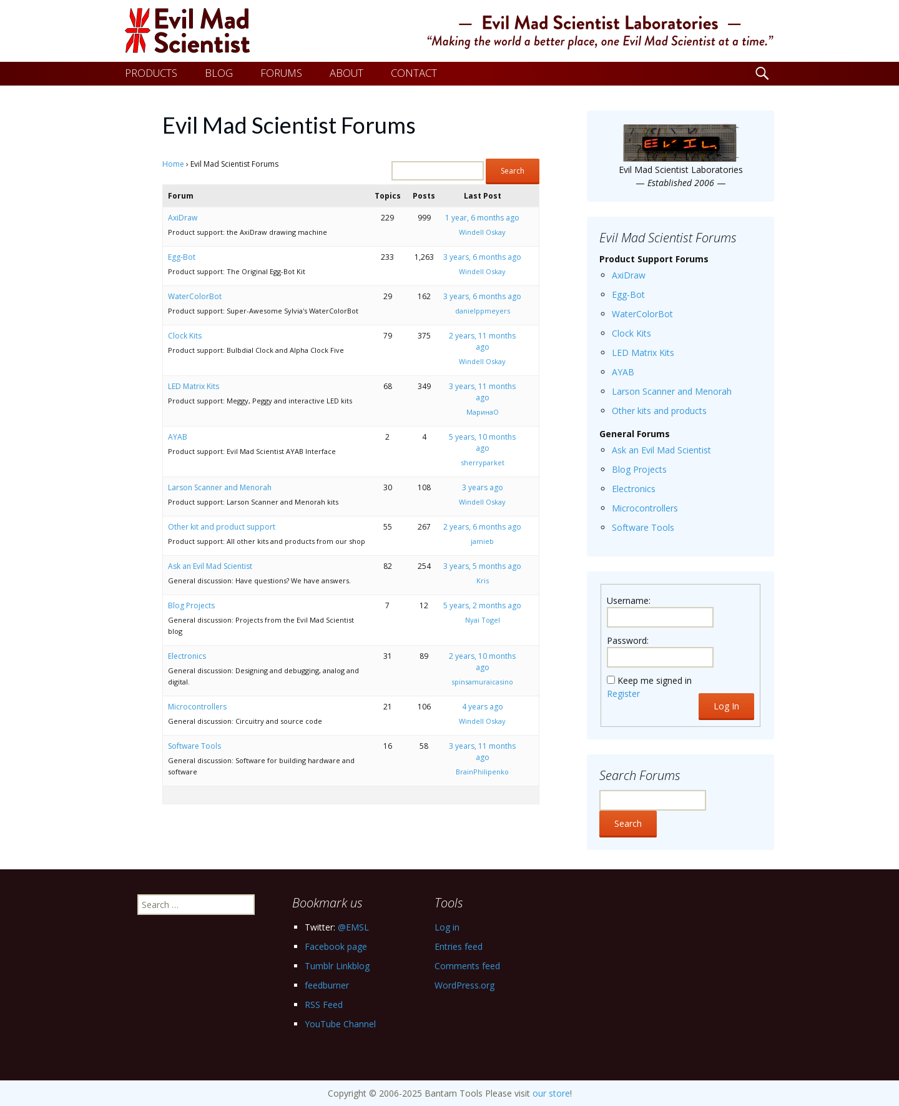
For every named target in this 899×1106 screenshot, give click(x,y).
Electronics (187, 656)
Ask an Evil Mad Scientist (210, 566)
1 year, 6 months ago (482, 217)
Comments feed (467, 966)
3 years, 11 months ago (482, 392)
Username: (629, 600)
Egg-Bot (181, 257)
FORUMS (281, 73)
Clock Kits (185, 335)
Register (623, 693)
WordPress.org (464, 985)
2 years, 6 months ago (482, 526)
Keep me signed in (654, 680)
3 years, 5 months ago (482, 566)
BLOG (219, 73)
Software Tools (194, 746)
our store (551, 1093)
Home (173, 164)
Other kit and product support (221, 526)
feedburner (327, 985)
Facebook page (336, 946)
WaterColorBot (195, 296)
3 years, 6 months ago (482, 257)
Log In (726, 706)
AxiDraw (182, 217)
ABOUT (346, 73)
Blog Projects (191, 605)
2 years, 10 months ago (482, 662)
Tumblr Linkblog (337, 966)
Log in (447, 927)
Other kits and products (659, 411)
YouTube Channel (340, 1024)
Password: (628, 640)
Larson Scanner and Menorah (220, 487)
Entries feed (459, 946)
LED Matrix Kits (193, 386)
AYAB (177, 437)
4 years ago (482, 706)
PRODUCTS (151, 73)
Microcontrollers (197, 706)
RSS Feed (324, 1004)
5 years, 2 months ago (482, 605)
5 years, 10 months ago (482, 442)
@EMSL (353, 927)
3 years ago (482, 487)
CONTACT (414, 73)
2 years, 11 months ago (482, 341)
